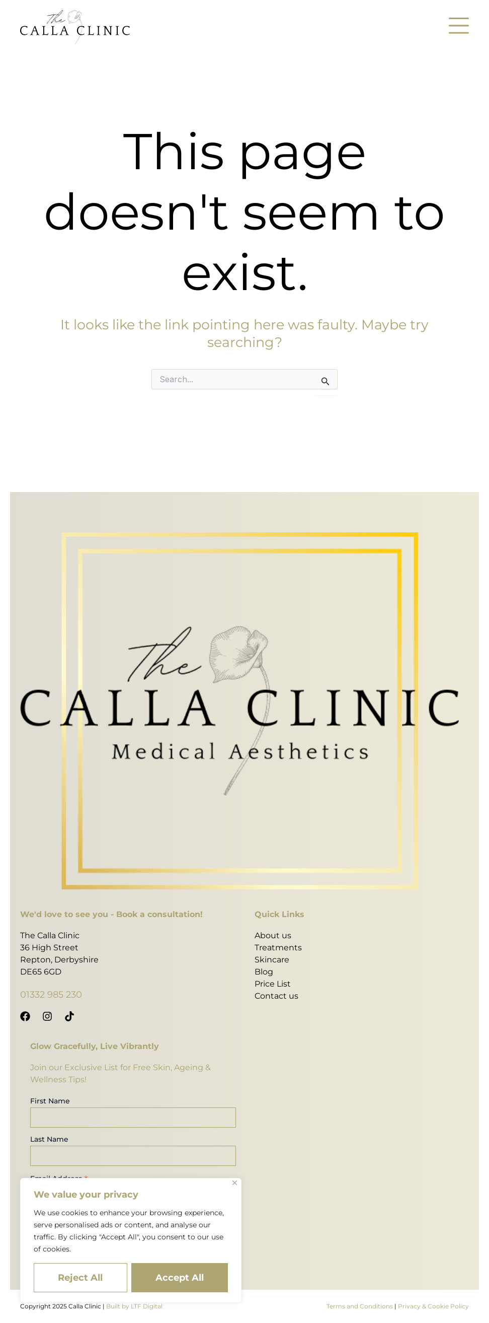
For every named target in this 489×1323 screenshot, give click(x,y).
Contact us (276, 996)
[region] (130, 1240)
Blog (264, 972)
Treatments (278, 947)
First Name (50, 1100)
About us (273, 935)
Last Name (49, 1139)
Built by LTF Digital (134, 1306)
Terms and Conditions (360, 1306)
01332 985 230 (51, 994)
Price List (273, 984)
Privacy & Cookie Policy (433, 1306)
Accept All (179, 1277)
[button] (459, 27)
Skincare (272, 959)
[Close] (234, 1182)
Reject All (80, 1277)
